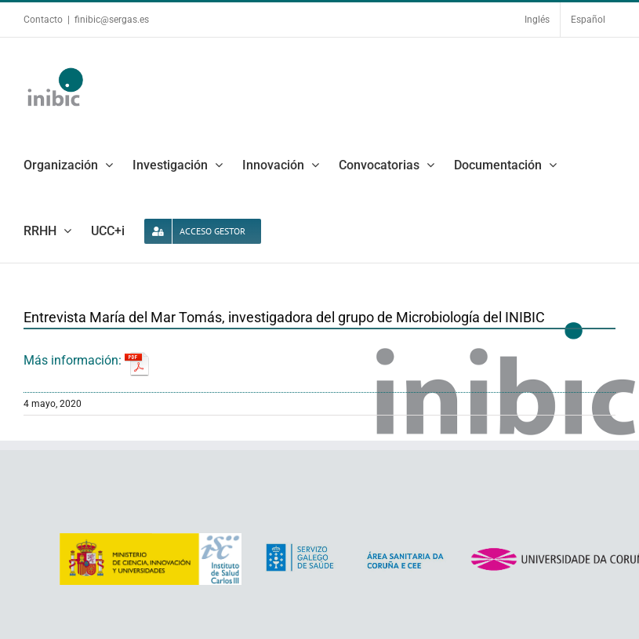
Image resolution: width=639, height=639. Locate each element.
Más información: (87, 360)
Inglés (537, 19)
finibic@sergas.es (111, 19)
